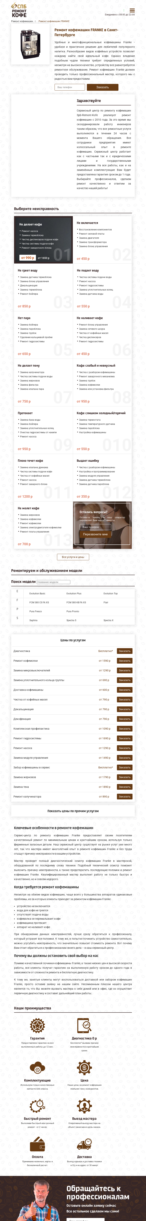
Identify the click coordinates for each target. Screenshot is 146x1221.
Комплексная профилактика (31, 728)
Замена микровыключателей (31, 670)
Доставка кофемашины (28, 689)
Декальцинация (23, 709)
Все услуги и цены (73, 557)
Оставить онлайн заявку (85, 1192)
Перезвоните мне (95, 534)
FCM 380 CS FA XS (39, 602)
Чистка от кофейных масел (30, 699)
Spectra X (108, 620)
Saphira (33, 620)
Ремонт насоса (22, 748)
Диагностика (21, 651)
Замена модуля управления (30, 757)
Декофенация (22, 718)
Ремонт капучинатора (27, 796)
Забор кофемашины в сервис (31, 767)
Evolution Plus (74, 593)
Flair (106, 602)
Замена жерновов (24, 777)
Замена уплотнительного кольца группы (38, 680)
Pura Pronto (73, 611)
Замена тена (21, 786)
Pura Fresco (35, 611)
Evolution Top (111, 593)
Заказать (102, 87)
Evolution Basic (37, 593)
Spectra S (71, 620)
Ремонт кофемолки (25, 660)
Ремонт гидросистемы (27, 738)
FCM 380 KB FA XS (76, 602)
